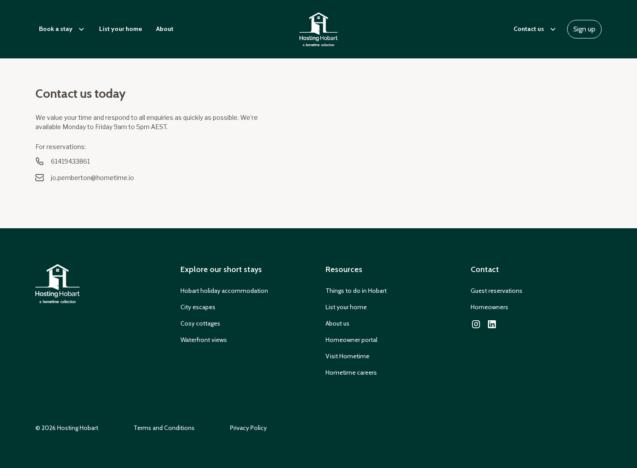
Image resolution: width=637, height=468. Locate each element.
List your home (120, 29)
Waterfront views (203, 340)
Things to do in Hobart (356, 291)
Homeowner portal (351, 340)
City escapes (197, 307)
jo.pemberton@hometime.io (92, 177)
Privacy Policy (248, 428)
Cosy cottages (200, 323)
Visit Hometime (347, 356)
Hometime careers (351, 372)
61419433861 (70, 161)
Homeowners (489, 307)
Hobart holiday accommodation (224, 291)
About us (337, 323)
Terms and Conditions (164, 428)
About (164, 29)
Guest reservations (496, 291)
